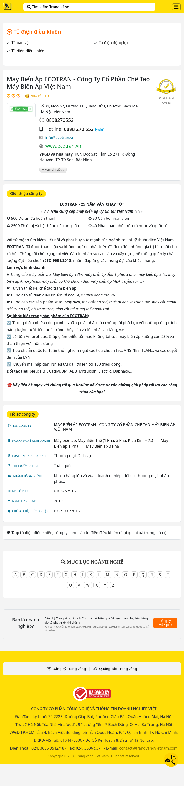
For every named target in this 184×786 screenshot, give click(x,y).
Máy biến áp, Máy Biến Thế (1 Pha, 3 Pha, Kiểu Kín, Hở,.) (103, 440)
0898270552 (59, 120)
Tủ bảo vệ (20, 42)
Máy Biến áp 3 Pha (102, 446)
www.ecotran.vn (63, 146)
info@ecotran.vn (59, 137)
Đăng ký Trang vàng (69, 668)
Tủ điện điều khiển (27, 50)
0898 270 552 (79, 129)
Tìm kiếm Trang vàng (48, 7)
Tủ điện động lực (113, 42)
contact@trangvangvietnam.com (148, 748)
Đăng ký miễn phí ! (165, 623)
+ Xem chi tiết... (53, 169)
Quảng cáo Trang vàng (118, 668)
